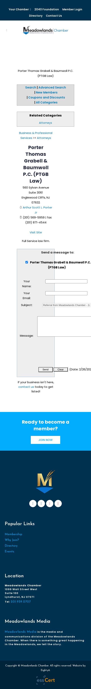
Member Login (72, 9)
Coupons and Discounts (46, 97)
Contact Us (54, 16)
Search (30, 87)
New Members (47, 92)
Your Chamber (19, 9)
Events (9, 551)
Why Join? (12, 540)
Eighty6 (45, 670)
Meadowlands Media (21, 631)
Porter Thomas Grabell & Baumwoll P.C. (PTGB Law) (36, 164)
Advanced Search (52, 87)
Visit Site (36, 232)
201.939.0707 (21, 601)
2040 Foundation (46, 9)
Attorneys (45, 123)
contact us (26, 387)
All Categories (47, 102)
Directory (35, 16)
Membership (13, 534)
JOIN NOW (45, 440)
